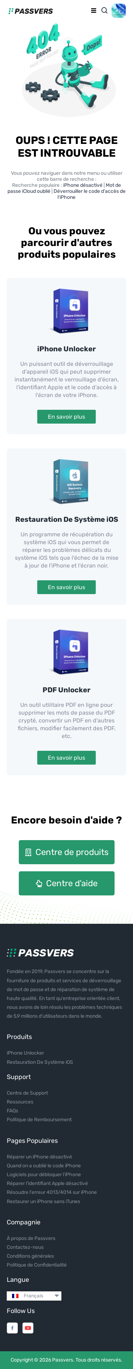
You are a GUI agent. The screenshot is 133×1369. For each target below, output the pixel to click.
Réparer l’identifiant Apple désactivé (47, 1183)
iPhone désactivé (83, 185)
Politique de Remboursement (39, 1120)
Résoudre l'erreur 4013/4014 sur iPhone (52, 1192)
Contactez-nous (25, 1247)
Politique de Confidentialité (37, 1265)
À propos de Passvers (31, 1238)
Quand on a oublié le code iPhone (44, 1166)
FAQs (12, 1111)
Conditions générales (30, 1256)
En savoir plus (66, 416)
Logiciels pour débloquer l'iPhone (44, 1175)
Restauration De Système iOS (66, 519)
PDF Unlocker (66, 690)
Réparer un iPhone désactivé (39, 1157)
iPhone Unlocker (66, 349)
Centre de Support (27, 1093)
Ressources (20, 1102)
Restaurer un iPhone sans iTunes (43, 1201)
